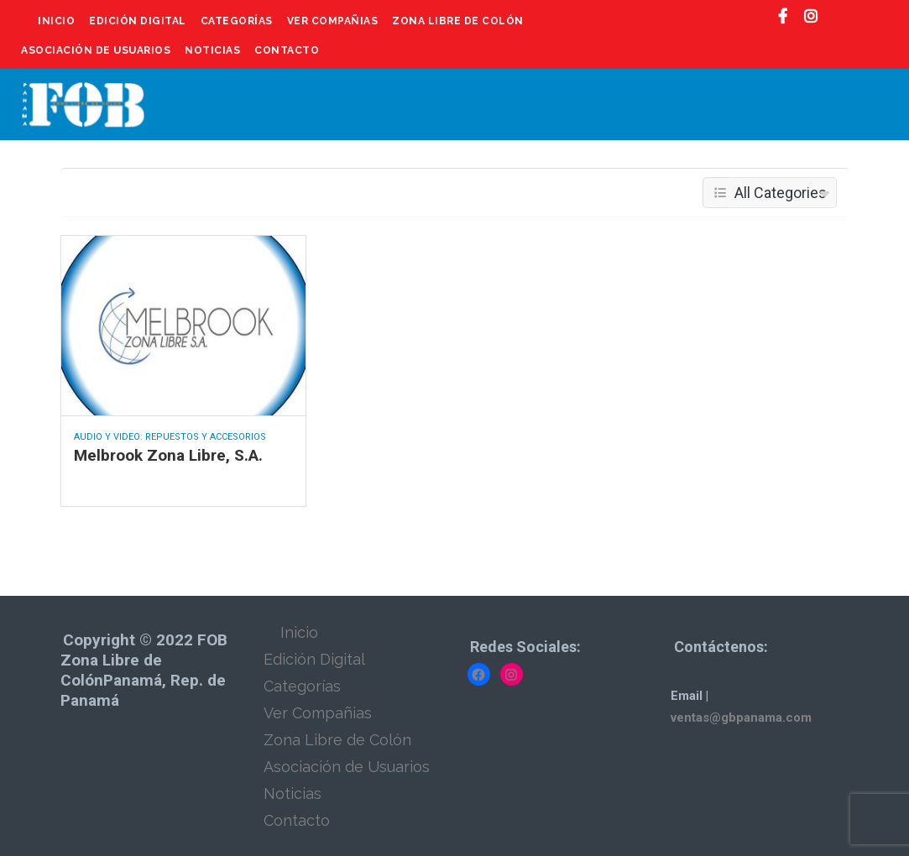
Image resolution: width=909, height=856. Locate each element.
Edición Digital (137, 21)
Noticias (212, 50)
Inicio (56, 21)
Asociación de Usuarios (95, 50)
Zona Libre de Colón (458, 21)
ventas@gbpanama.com (741, 717)
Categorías (237, 21)
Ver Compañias (333, 21)
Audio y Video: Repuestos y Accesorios (170, 436)
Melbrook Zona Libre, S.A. (168, 455)
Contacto (286, 50)
